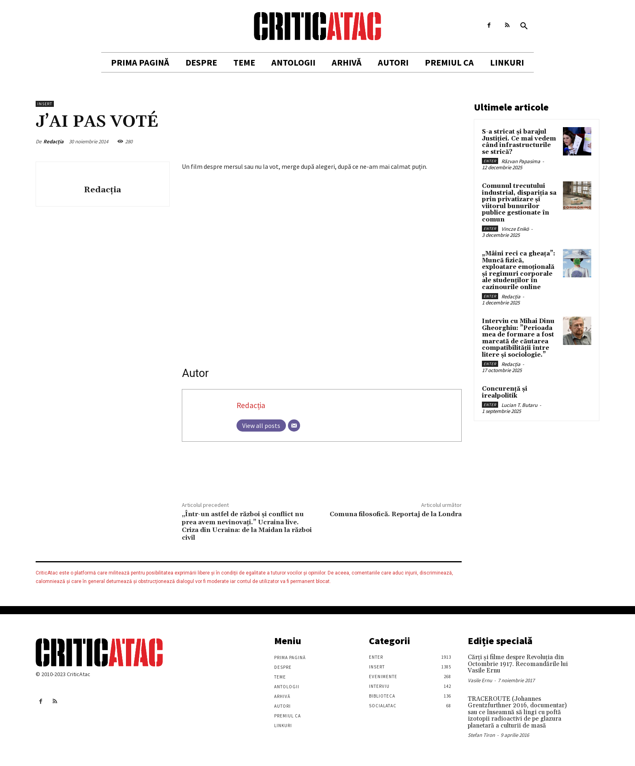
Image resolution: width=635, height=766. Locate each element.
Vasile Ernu (480, 680)
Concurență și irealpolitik (504, 392)
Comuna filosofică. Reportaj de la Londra (396, 514)
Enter (490, 161)
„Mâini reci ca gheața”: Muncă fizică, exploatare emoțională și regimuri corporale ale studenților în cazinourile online (518, 270)
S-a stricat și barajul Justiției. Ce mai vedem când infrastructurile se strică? (519, 142)
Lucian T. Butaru (519, 405)
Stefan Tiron (481, 735)
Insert (45, 104)
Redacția (53, 141)
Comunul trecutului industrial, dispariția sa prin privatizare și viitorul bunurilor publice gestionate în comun (519, 202)
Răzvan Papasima (520, 161)
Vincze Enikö (515, 229)
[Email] (294, 425)
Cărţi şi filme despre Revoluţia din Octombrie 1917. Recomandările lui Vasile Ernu (518, 664)
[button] (524, 26)
